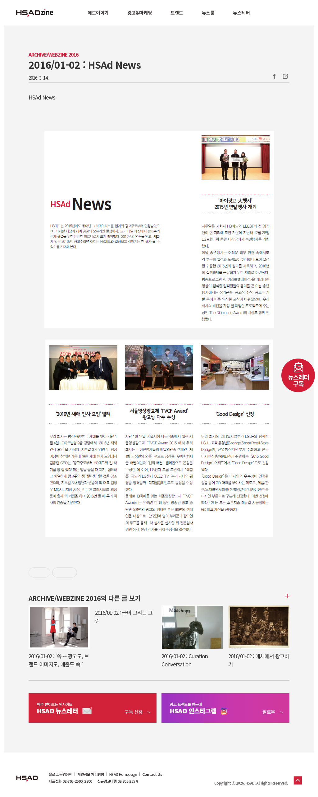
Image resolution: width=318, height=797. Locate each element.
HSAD (27, 774)
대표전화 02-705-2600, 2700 (70, 781)
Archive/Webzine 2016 (53, 54)
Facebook (274, 76)
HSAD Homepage (123, 774)
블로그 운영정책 (60, 774)
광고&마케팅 (139, 12)
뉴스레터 (241, 12)
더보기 (286, 596)
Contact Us (152, 774)
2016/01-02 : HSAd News (85, 64)
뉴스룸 (208, 12)
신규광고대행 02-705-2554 (117, 781)
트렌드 (176, 12)
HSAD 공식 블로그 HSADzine (34, 12)
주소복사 (284, 76)
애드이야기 (98, 12)
